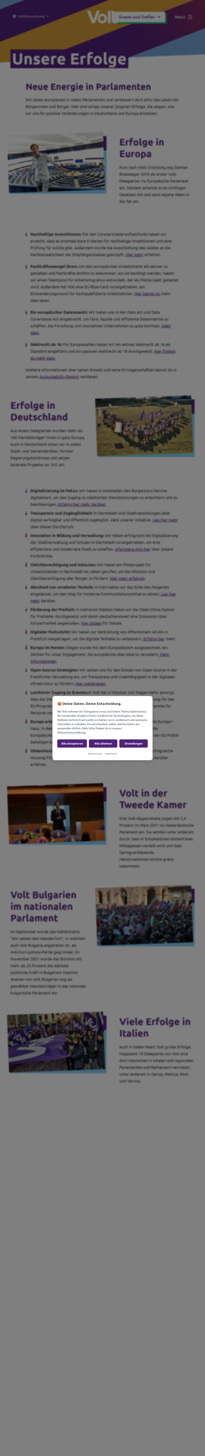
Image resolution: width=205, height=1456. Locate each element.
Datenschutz (95, 753)
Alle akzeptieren (72, 743)
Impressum (111, 753)
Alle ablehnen (103, 743)
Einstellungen (134, 743)
